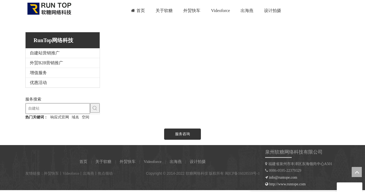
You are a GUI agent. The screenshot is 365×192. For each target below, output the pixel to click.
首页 (83, 161)
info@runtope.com (283, 177)
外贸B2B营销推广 (46, 63)
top (357, 172)
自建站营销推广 (45, 53)
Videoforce (152, 161)
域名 (75, 117)
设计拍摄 (198, 161)
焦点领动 (105, 173)
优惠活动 (38, 82)
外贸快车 (128, 161)
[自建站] (58, 108)
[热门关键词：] (95, 108)
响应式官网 (59, 117)
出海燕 (176, 161)
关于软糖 (103, 161)
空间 (85, 117)
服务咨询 (182, 134)
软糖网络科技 (197, 173)
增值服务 (38, 72)
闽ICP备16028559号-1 (242, 173)
